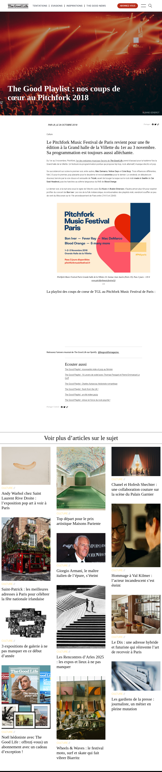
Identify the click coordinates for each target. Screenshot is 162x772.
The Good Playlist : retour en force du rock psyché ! (87, 400)
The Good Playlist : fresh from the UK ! (81, 389)
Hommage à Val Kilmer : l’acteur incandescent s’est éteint (133, 580)
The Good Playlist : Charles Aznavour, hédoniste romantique (91, 384)
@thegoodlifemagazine (108, 352)
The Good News (96, 6)
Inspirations (74, 6)
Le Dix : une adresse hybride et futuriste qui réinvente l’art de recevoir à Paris (135, 647)
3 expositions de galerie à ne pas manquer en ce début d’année (24, 651)
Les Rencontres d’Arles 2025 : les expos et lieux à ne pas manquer (80, 662)
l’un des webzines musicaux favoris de (99, 161)
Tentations (40, 6)
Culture (12, 79)
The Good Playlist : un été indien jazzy (81, 394)
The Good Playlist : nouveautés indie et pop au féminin (89, 369)
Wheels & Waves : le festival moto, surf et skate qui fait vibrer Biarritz (80, 753)
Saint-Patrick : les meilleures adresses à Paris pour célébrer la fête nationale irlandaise (25, 594)
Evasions (56, 6)
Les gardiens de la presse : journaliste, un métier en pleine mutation (133, 704)
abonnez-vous (127, 6)
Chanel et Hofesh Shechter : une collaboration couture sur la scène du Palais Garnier (135, 489)
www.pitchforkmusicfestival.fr (104, 280)
